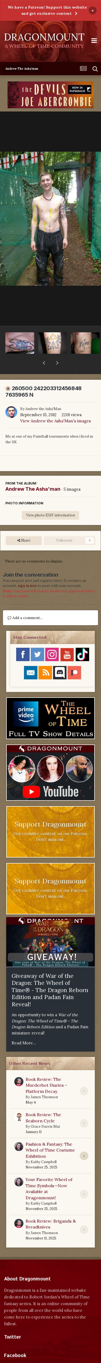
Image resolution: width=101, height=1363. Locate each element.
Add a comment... (25, 603)
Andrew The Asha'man (32, 475)
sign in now (27, 571)
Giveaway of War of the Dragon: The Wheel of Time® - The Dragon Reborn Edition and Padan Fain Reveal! (50, 976)
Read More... (24, 1028)
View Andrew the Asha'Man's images (55, 406)
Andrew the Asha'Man (43, 395)
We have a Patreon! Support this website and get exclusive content (47, 10)
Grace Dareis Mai (45, 1112)
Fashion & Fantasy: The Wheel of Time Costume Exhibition (50, 1136)
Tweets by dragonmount (28, 1332)
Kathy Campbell (44, 1148)
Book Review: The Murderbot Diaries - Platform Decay (46, 1071)
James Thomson (44, 1083)
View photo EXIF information (50, 501)
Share (23, 527)
